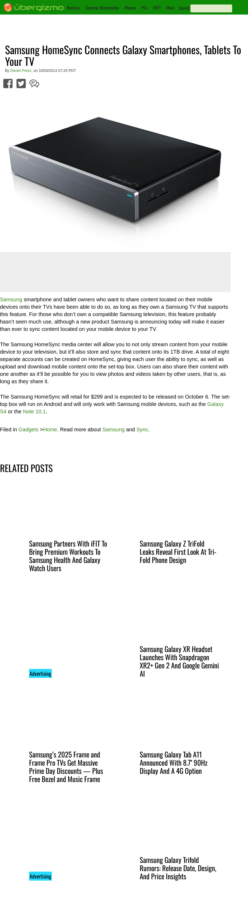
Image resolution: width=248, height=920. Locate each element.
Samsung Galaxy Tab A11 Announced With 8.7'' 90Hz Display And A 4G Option (173, 762)
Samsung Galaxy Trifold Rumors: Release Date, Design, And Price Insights (178, 867)
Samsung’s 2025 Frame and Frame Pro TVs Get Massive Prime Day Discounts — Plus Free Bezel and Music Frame (66, 766)
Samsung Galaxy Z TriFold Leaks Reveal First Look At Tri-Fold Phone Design (178, 551)
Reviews (73, 7)
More (170, 7)
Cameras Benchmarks (102, 7)
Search (184, 8)
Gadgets (28, 429)
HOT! (157, 7)
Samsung (11, 299)
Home (50, 429)
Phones (130, 7)
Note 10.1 (34, 411)
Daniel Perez (20, 70)
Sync (142, 429)
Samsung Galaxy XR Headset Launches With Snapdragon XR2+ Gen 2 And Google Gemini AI (179, 661)
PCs (144, 7)
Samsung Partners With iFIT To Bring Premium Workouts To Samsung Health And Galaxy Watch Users (68, 555)
